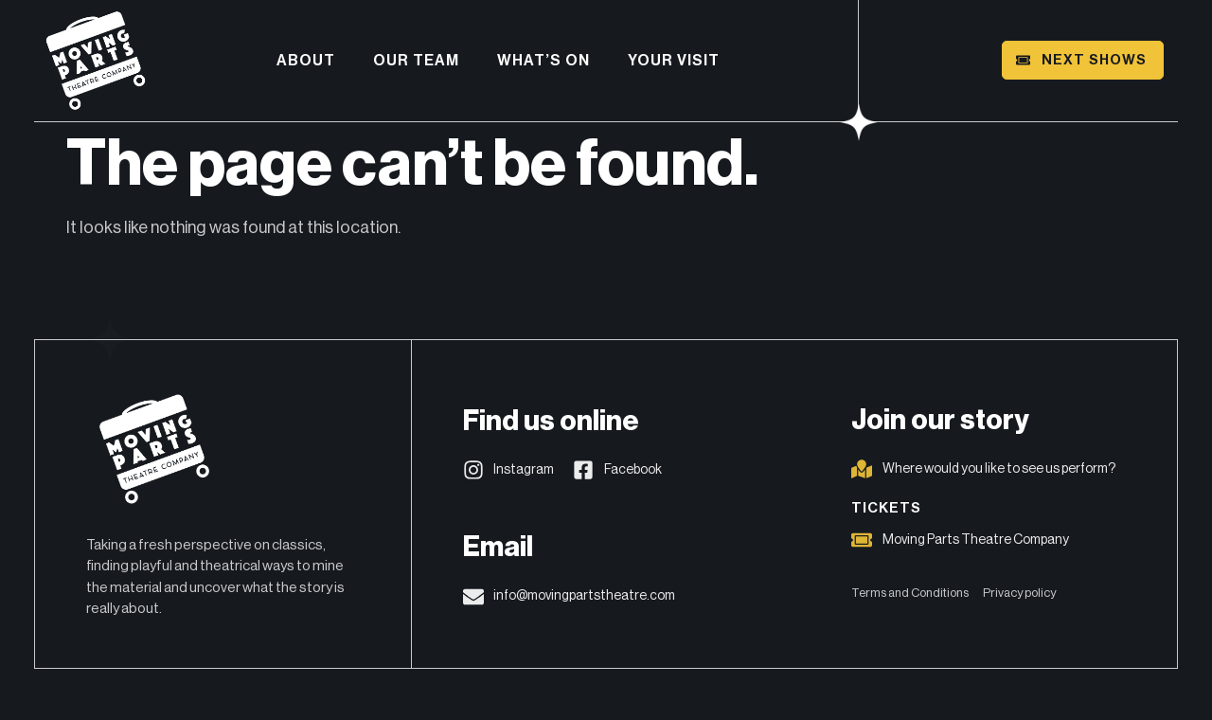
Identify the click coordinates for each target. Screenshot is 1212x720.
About (305, 60)
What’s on (543, 60)
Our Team (416, 60)
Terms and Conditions (910, 592)
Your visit (674, 60)
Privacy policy (1019, 592)
